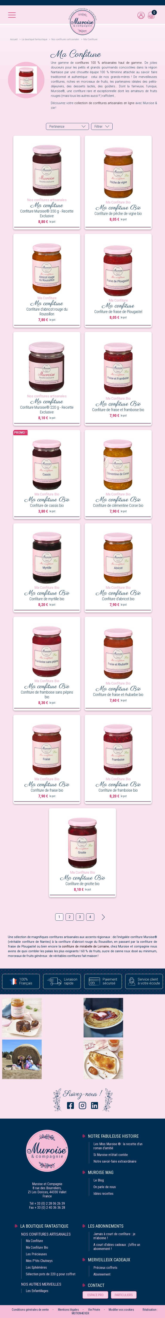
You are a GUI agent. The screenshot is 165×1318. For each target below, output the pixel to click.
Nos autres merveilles (41, 1284)
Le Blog (98, 1180)
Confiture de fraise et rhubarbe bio (118, 694)
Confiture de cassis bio (47, 505)
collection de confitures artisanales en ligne (104, 103)
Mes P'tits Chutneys (39, 1261)
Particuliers (124, 1295)
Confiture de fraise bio (47, 790)
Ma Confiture (34, 1241)
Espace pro (95, 1295)
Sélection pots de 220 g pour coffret (50, 1274)
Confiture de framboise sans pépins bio (47, 694)
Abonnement (101, 1274)
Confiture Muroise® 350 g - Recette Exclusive (46, 213)
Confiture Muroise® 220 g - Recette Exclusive (46, 409)
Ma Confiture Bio (37, 1247)
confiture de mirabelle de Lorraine (85, 946)
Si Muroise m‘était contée (110, 1155)
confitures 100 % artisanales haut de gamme (108, 62)
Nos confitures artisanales (46, 1234)
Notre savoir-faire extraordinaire (114, 1161)
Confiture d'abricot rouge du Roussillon (46, 311)
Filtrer (98, 127)
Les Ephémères (36, 1267)
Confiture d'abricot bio (118, 599)
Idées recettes (103, 1194)
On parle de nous (104, 1187)
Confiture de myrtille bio (46, 599)
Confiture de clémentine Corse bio (118, 505)
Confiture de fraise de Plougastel (118, 311)
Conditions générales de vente (30, 1309)
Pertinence (56, 127)
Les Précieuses (36, 1254)
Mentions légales (68, 1309)
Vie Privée (94, 1309)
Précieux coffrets (105, 1268)
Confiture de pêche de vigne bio (118, 213)
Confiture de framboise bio (118, 790)
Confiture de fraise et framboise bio (118, 409)
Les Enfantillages (37, 1291)
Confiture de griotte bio (82, 883)
